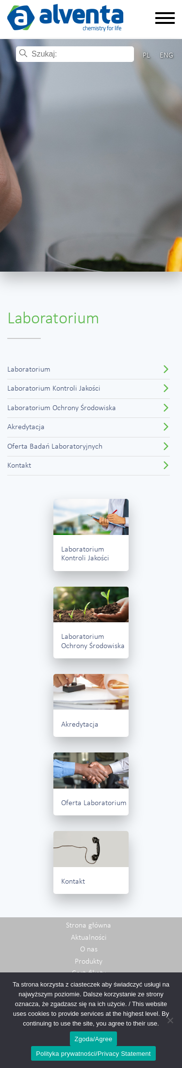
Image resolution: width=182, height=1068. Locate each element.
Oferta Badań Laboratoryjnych (54, 447)
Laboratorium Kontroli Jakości (53, 389)
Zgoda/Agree (94, 1039)
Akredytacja (26, 427)
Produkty (88, 962)
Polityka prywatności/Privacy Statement (93, 1053)
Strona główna (88, 926)
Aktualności (89, 938)
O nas (89, 949)
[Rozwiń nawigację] (165, 18)
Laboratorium (28, 370)
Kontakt (19, 466)
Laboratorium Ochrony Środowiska (61, 408)
